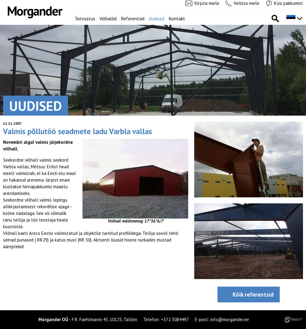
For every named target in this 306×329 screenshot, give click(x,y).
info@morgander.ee (229, 319)
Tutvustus (85, 18)
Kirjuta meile (207, 3)
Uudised (156, 18)
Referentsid (132, 18)
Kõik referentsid (253, 294)
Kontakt (177, 18)
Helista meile (246, 3)
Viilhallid (108, 18)
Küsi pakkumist (288, 3)
